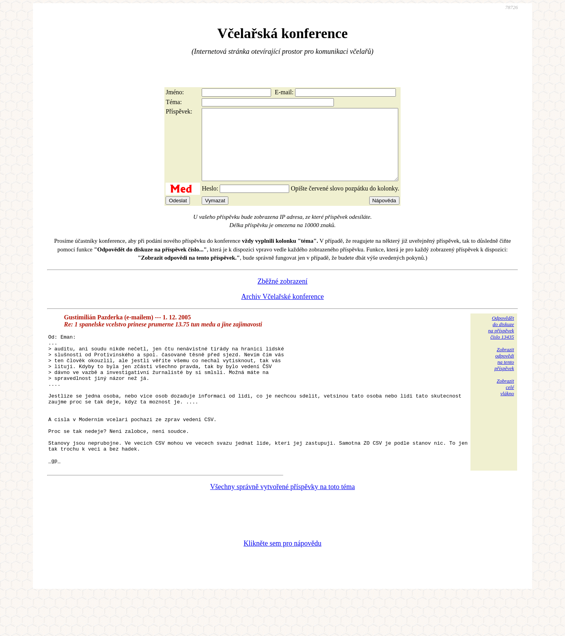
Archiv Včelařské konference (282, 311)
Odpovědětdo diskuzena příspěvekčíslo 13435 (501, 341)
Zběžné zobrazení (282, 295)
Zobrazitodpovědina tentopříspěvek (504, 373)
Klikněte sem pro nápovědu (282, 583)
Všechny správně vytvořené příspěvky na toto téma (282, 527)
